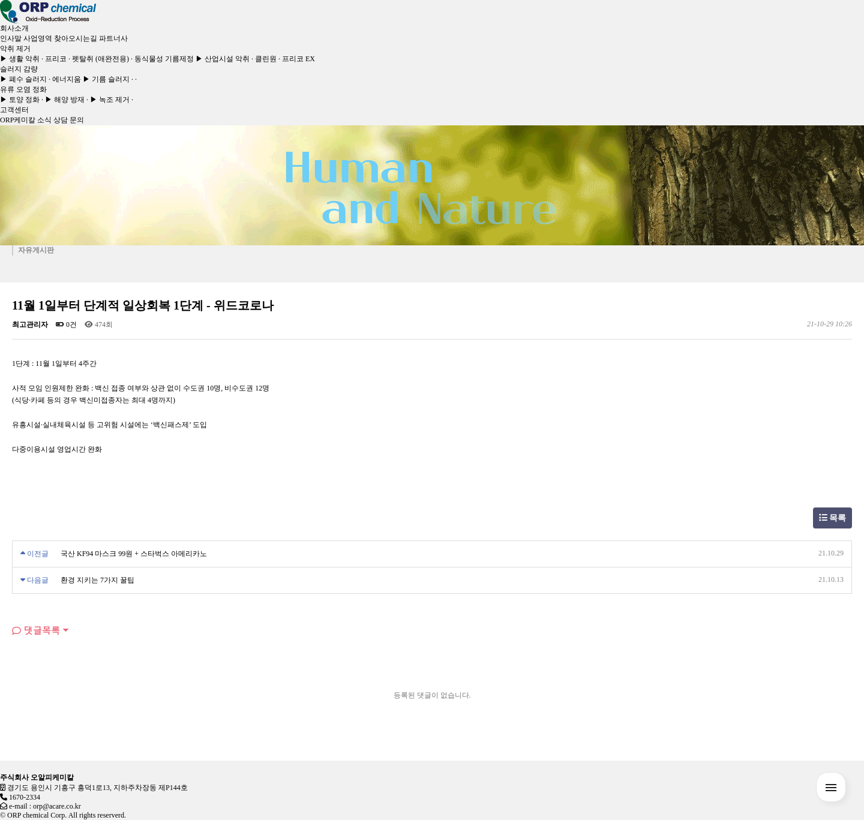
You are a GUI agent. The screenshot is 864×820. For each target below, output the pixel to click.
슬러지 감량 (19, 69)
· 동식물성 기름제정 (162, 59)
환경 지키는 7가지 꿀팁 (97, 580)
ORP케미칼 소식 (26, 120)
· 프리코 (54, 59)
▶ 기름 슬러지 (106, 79)
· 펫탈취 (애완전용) (98, 59)
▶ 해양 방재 (65, 99)
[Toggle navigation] (99, 12)
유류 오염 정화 (23, 89)
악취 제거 (15, 48)
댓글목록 (36, 630)
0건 (66, 324)
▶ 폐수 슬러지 (23, 79)
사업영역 (37, 38)
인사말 (11, 38)
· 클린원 (264, 59)
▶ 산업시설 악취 (223, 59)
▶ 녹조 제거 (110, 99)
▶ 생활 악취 (20, 59)
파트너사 (113, 38)
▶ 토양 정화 (20, 99)
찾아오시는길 (75, 38)
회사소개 (14, 28)
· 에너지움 (65, 79)
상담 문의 (68, 120)
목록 (833, 517)
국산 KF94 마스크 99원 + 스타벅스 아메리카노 (134, 553)
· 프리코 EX (296, 59)
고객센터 (14, 110)
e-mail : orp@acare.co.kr (45, 806)
